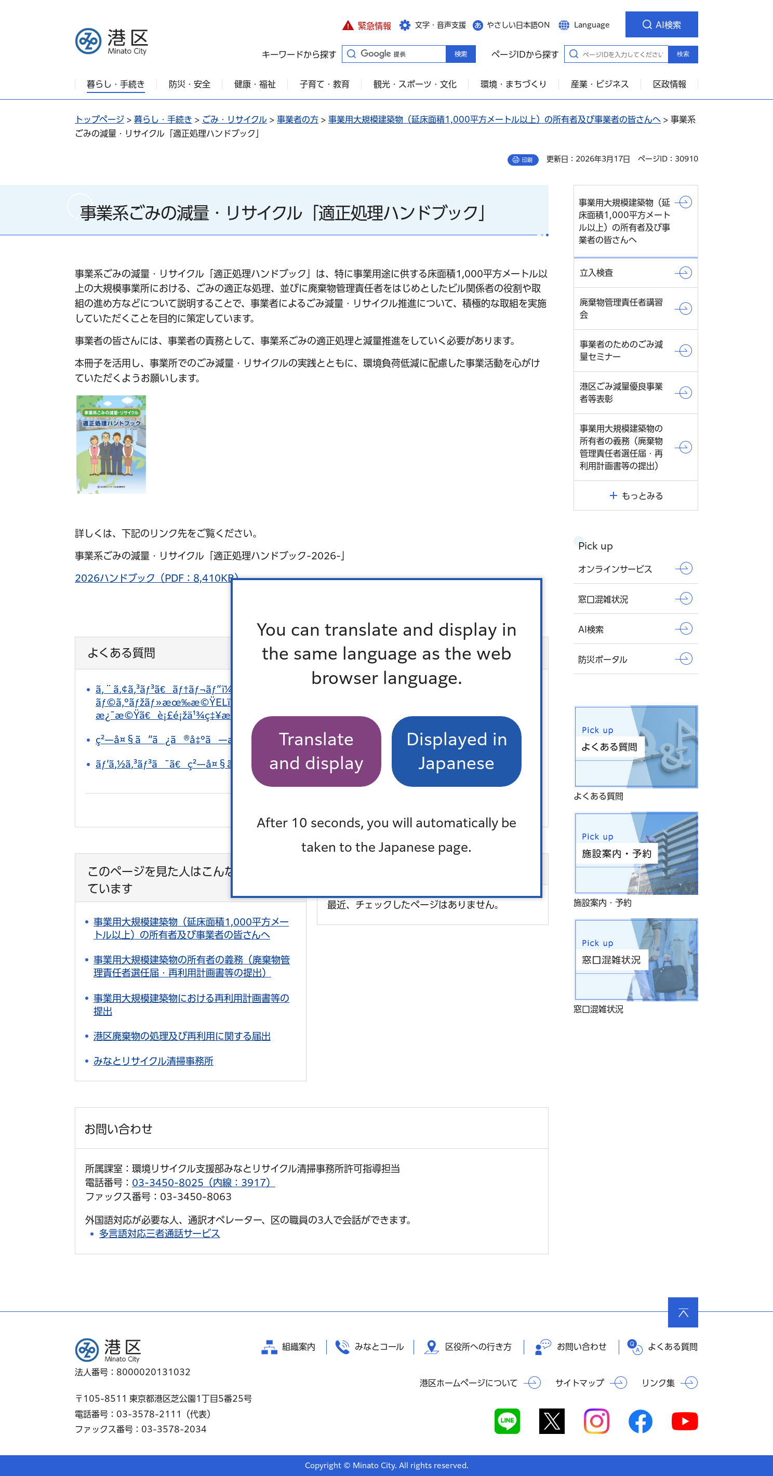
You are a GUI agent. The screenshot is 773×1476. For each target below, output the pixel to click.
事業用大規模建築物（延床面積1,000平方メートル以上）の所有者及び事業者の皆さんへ (494, 119)
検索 (683, 54)
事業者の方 (297, 119)
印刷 (527, 160)
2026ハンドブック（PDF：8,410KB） (159, 578)
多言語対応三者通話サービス (159, 1233)
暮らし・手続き (163, 119)
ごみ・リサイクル (234, 119)
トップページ (99, 119)
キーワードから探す (351, 53)
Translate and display (316, 751)
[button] (366, 24)
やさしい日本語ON (518, 25)
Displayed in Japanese (457, 751)
